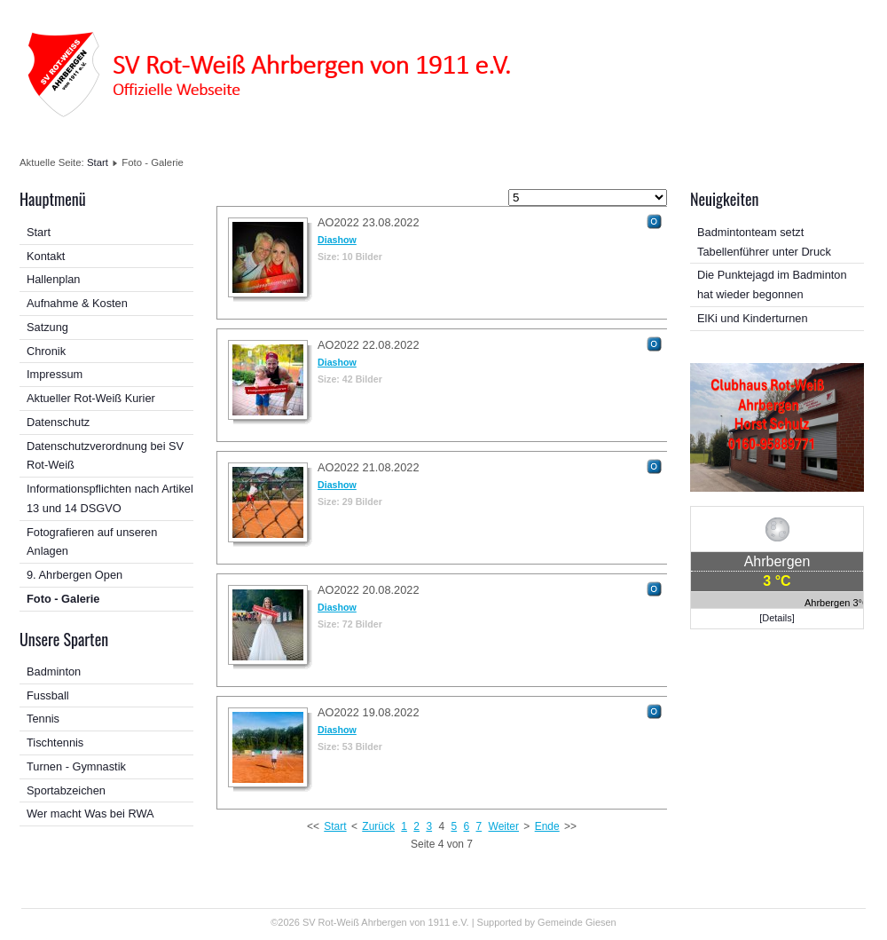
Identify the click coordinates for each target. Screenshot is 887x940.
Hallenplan (53, 279)
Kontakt (46, 256)
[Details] (777, 617)
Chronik (46, 351)
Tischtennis (55, 742)
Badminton (54, 671)
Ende (547, 826)
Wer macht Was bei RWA (90, 813)
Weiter (504, 826)
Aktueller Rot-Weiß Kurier (91, 398)
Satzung (47, 327)
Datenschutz (58, 422)
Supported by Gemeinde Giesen (546, 922)
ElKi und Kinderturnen (752, 318)
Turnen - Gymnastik (76, 766)
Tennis (43, 718)
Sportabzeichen (66, 790)
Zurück (378, 826)
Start (97, 162)
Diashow (337, 239)
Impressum (54, 374)
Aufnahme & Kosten (77, 303)
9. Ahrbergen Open (74, 574)
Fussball (48, 695)
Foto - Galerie (63, 598)
